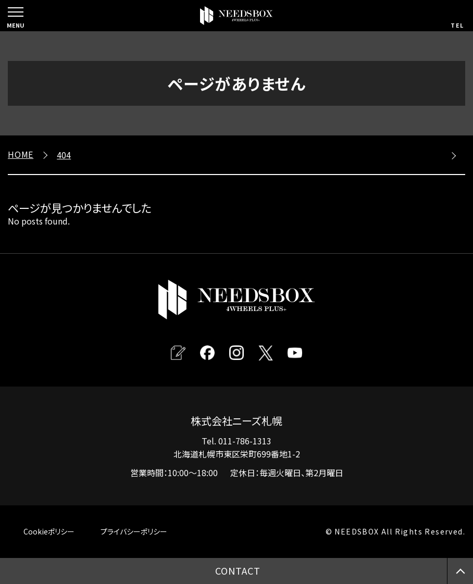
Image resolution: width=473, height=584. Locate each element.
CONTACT (237, 570)
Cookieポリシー (48, 531)
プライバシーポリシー (134, 531)
